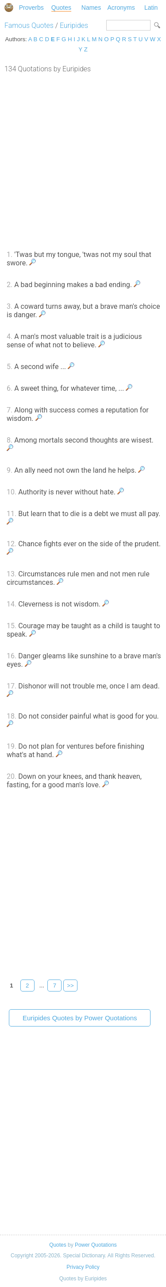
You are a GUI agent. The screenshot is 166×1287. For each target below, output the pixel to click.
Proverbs (31, 7)
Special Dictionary (8, 7)
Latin (151, 7)
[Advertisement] (83, 161)
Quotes (61, 7)
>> (70, 985)
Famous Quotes (29, 25)
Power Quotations (96, 1245)
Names (91, 7)
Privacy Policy (82, 1267)
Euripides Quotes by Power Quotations (80, 1018)
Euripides (74, 25)
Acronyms (121, 7)
